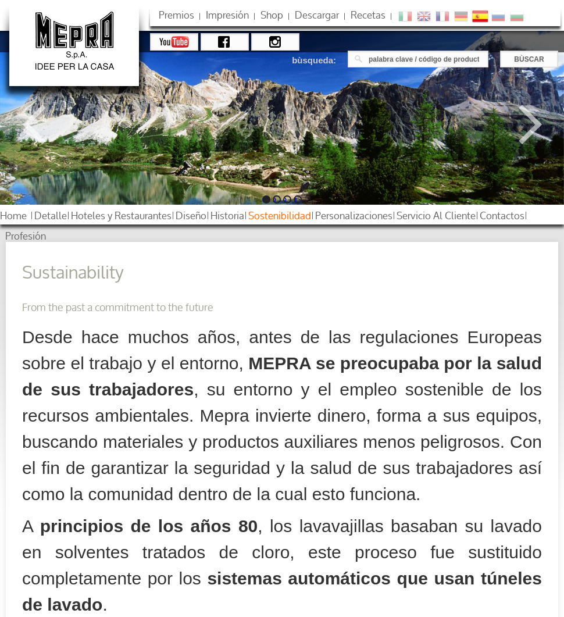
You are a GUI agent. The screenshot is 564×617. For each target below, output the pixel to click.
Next (522, 124)
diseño (191, 215)
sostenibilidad (279, 215)
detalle (50, 215)
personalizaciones (353, 215)
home (13, 215)
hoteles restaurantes (121, 215)
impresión (227, 15)
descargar (317, 15)
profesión (25, 236)
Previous (42, 124)
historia (227, 215)
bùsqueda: (314, 60)
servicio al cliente (436, 215)
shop (271, 15)
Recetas (368, 15)
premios (176, 15)
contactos (502, 215)
